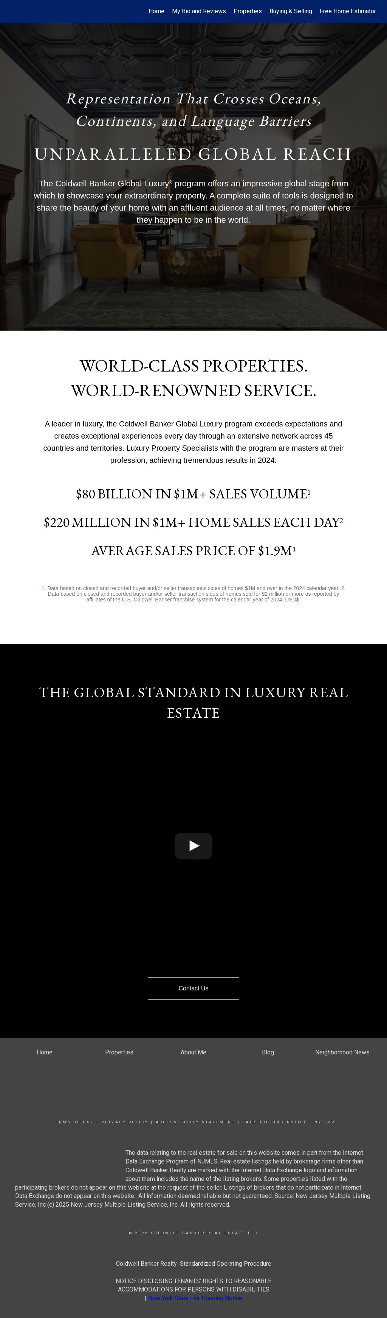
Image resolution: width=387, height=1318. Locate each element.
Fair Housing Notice (275, 1122)
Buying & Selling (290, 11)
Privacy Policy (125, 1122)
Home (156, 11)
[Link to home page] (14, 11)
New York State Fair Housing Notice (195, 1298)
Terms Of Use (73, 1122)
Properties (248, 11)
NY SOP (324, 1122)
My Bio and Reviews (199, 11)
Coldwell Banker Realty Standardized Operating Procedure (193, 1263)
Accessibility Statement (195, 1122)
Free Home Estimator (348, 11)
